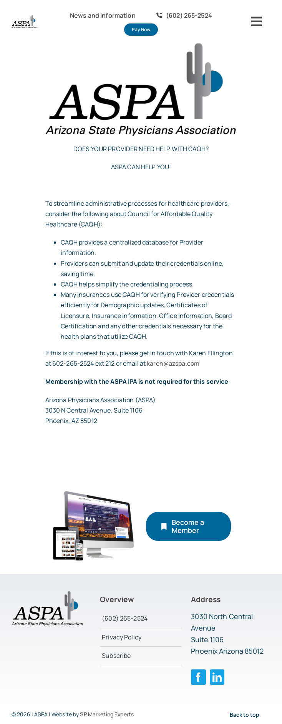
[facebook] (198, 677)
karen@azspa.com (173, 363)
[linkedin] (217, 677)
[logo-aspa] (24, 18)
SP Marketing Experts (107, 714)
